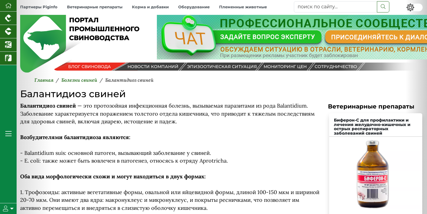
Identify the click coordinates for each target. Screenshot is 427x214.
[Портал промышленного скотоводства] (8, 31)
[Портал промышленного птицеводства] (8, 18)
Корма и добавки (150, 7)
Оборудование (194, 7)
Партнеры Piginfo (39, 7)
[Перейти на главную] (8, 6)
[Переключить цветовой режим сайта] (414, 7)
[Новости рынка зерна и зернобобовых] (8, 58)
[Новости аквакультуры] (8, 45)
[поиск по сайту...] (335, 6)
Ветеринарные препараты (94, 7)
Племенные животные (243, 7)
